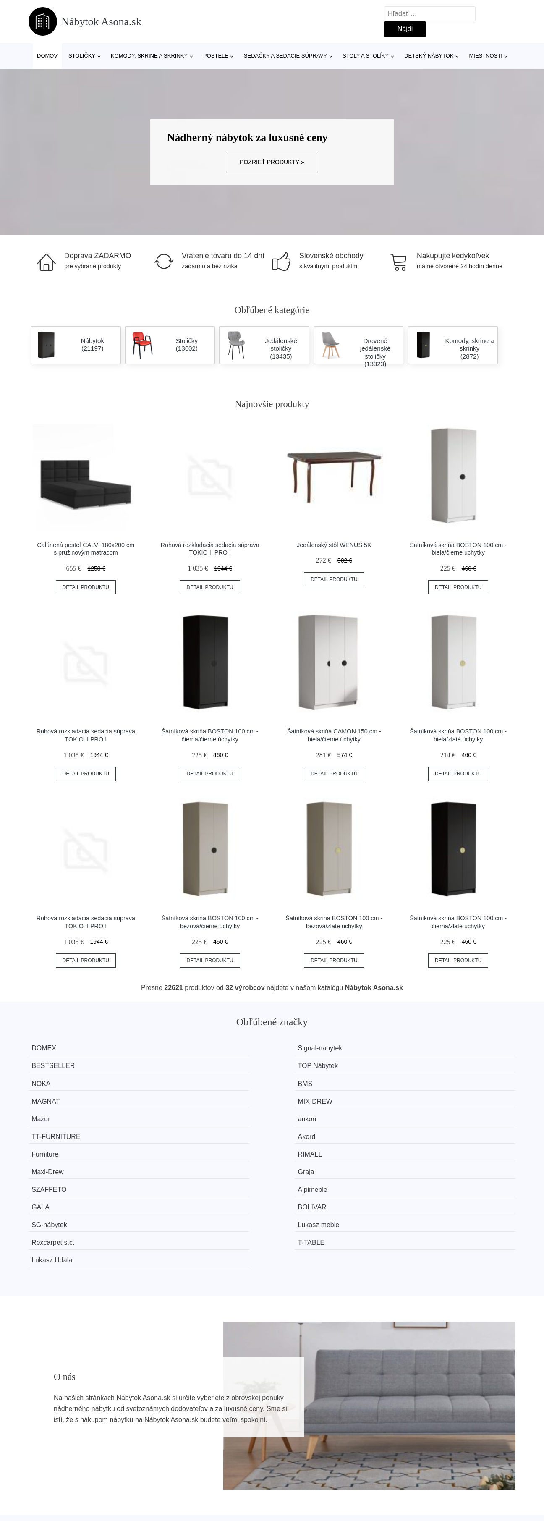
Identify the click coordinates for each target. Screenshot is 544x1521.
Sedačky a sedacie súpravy (285, 55)
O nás (407, 1423)
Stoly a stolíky (366, 55)
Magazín (228, 1423)
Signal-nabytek (186, 1048)
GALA (298, 1111)
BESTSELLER (310, 1048)
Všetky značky (54, 1423)
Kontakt (409, 1442)
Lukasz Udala (59, 1143)
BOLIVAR (428, 1111)
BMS (171, 1064)
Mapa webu (232, 1442)
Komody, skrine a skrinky (149, 55)
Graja (422, 1095)
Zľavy (41, 1461)
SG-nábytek (56, 1127)
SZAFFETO (56, 1111)
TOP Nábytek (434, 1048)
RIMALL (176, 1095)
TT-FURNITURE (313, 1080)
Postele (215, 55)
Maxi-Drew (305, 1095)
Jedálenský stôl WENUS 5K (334, 545)
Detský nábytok (429, 55)
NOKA (48, 1064)
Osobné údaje (236, 1461)
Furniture (52, 1095)
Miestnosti (485, 55)
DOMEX (51, 1048)
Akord (423, 1080)
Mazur (48, 1080)
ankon (173, 1080)
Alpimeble (179, 1111)
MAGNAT (303, 1064)
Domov (47, 55)
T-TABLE (427, 1127)
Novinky (45, 1442)
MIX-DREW (431, 1064)
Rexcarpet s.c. (310, 1127)
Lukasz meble (185, 1127)
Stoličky (81, 55)
